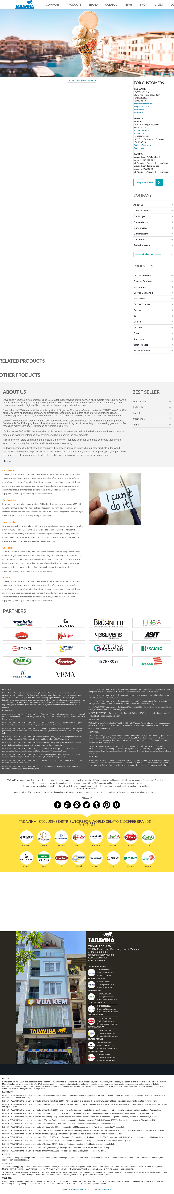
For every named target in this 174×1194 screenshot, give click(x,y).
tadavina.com (139, 109)
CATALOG (111, 4)
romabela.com (139, 133)
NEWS (129, 4)
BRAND (93, 4)
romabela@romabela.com (144, 130)
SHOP (143, 4)
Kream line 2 (138, 418)
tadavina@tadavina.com (143, 103)
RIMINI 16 (138, 407)
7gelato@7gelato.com (142, 145)
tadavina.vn (138, 112)
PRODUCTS (74, 4)
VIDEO (159, 4)
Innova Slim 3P (139, 401)
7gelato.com (139, 148)
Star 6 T (136, 413)
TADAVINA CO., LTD (79, 1189)
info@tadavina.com (141, 106)
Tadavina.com (107, 1189)
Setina (135, 424)
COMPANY (52, 4)
